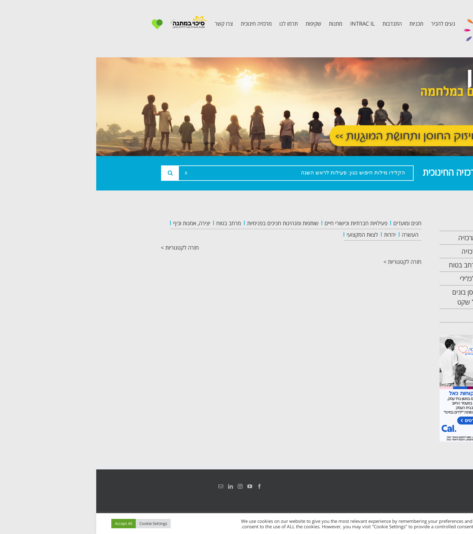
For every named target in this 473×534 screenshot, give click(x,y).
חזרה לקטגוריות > (84, 247)
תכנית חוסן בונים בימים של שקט (382, 297)
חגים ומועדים (311, 223)
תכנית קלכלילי (385, 278)
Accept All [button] (27, 523)
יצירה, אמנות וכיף (95, 223)
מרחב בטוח (132, 223)
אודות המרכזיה (385, 238)
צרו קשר (393, 316)
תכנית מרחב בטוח (380, 265)
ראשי (397, 224)
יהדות (294, 234)
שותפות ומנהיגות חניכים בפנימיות (186, 223)
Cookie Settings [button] (57, 523)
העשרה (314, 234)
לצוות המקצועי (266, 234)
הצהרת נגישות (401, 486)
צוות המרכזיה (386, 251)
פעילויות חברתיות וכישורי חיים (259, 223)
